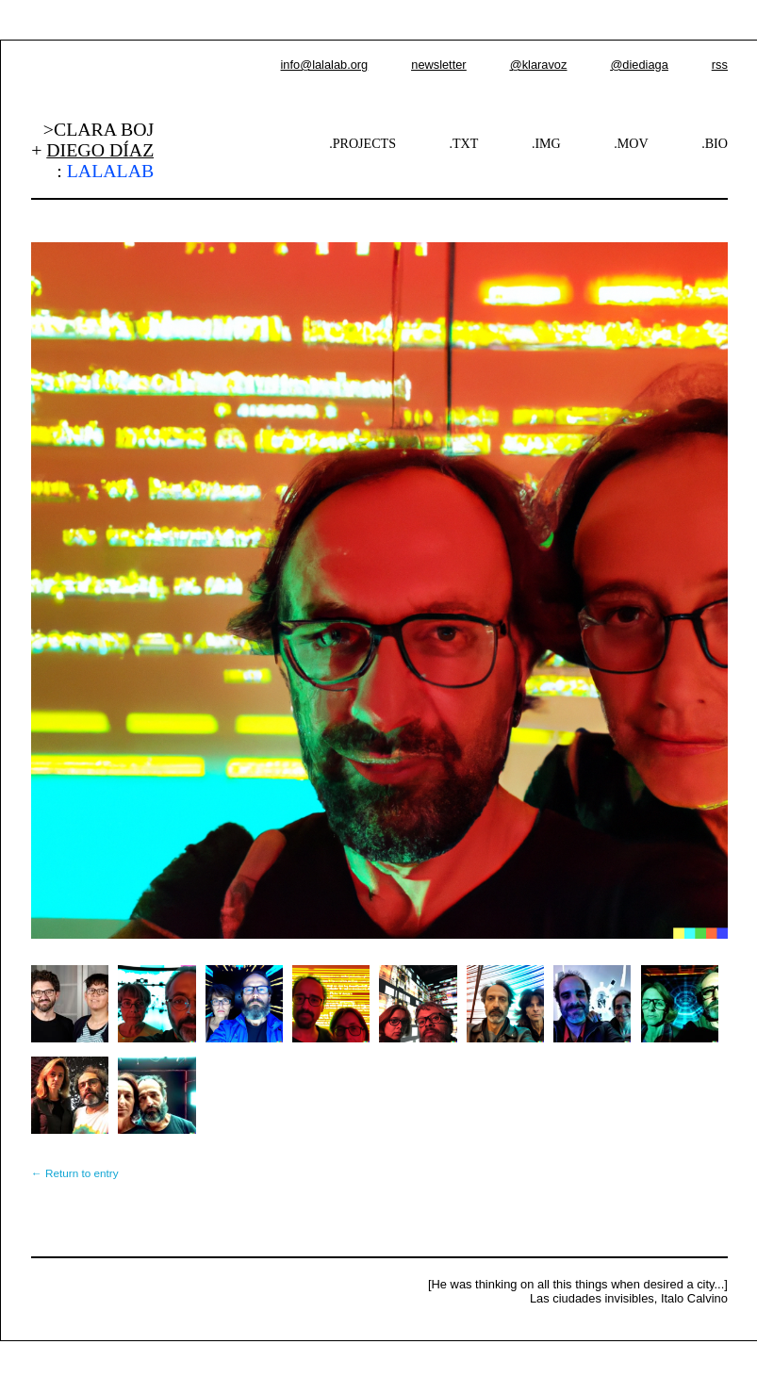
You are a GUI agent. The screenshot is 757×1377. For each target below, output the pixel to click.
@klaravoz (539, 64)
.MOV (631, 143)
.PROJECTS (362, 143)
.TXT (464, 143)
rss (720, 64)
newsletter (438, 64)
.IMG (546, 143)
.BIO (714, 143)
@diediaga (638, 64)
